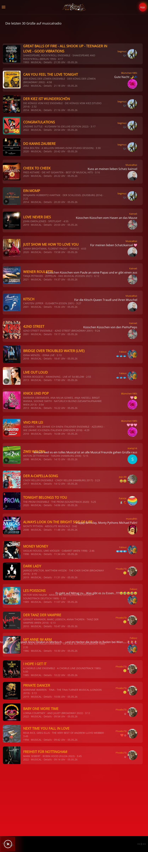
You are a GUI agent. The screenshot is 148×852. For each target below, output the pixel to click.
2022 (26, 129)
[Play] (8, 844)
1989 (26, 602)
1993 (26, 62)
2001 (26, 306)
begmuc (122, 51)
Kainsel (133, 213)
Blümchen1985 (129, 72)
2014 (26, 110)
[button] (3, 7)
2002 (26, 85)
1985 (26, 675)
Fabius (122, 351)
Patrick (122, 498)
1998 (26, 554)
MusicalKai (131, 164)
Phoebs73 (121, 568)
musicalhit (131, 518)
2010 (26, 626)
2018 (26, 358)
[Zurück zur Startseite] (74, 7)
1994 (26, 739)
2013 (26, 380)
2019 (26, 224)
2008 (26, 459)
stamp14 (132, 448)
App (142, 7)
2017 (26, 483)
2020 (26, 151)
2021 (26, 279)
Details (48, 62)
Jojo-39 (122, 476)
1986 (26, 650)
